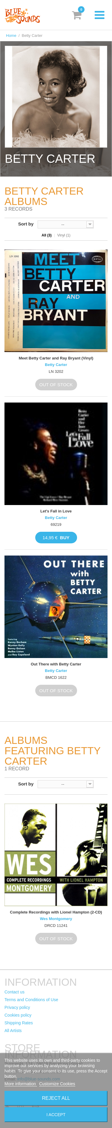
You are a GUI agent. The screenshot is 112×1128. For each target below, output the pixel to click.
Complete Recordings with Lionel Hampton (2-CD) (56, 912)
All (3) (46, 235)
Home (11, 35)
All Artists (13, 1030)
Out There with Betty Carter (56, 664)
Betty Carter (56, 364)
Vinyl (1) (63, 235)
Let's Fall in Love (56, 511)
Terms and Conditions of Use (31, 999)
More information (20, 1083)
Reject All (56, 1098)
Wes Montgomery (56, 918)
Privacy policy (17, 1007)
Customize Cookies (57, 1083)
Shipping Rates (18, 1022)
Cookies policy (17, 1015)
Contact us (14, 992)
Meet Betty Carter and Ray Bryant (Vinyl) (56, 358)
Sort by (26, 223)
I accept (56, 1114)
